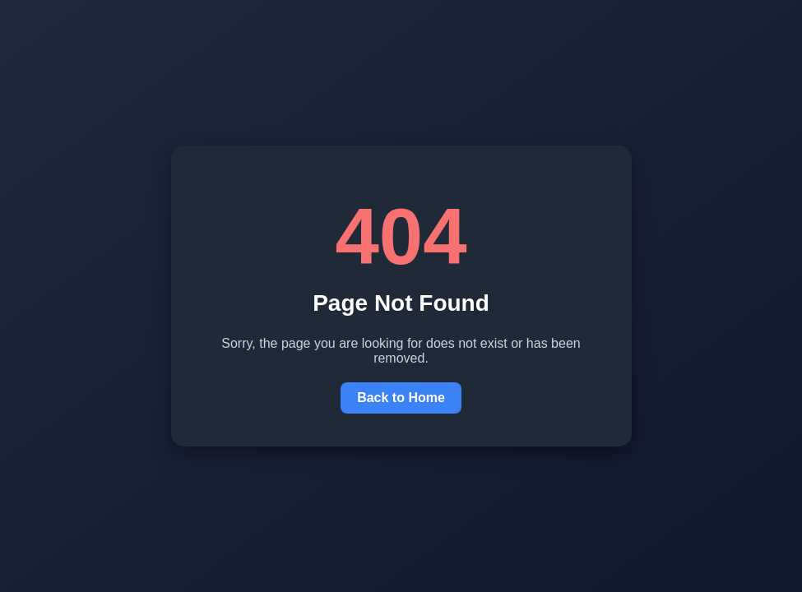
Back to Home (401, 398)
